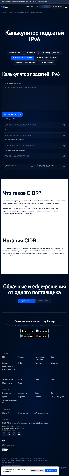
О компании (6, 393)
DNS (20, 363)
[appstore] (27, 330)
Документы (22, 393)
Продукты (5, 354)
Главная (4, 12)
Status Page (6, 413)
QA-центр (54, 363)
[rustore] (41, 330)
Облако (21, 357)
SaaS (20, 383)
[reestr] (10, 445)
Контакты (37, 397)
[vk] (9, 434)
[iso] (3, 440)
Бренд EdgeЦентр (57, 397)
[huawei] (41, 335)
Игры (20, 379)
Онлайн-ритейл (7, 379)
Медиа (37, 379)
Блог (52, 393)
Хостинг (5, 363)
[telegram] (4, 434)
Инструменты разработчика (17, 12)
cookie (14, 470)
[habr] (14, 434)
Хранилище (38, 363)
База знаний (23, 413)
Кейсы (36, 393)
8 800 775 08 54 (29, 7)
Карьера (21, 397)
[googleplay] (27, 335)
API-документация (41, 413)
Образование (7, 383)
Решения (5, 376)
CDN (4, 357)
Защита (53, 357)
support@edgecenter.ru (39, 423)
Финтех (53, 379)
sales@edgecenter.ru (22, 423)
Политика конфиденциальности (12, 465)
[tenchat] (19, 434)
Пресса (5, 397)
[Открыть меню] (66, 7)
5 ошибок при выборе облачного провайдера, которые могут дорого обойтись (26, 2)
